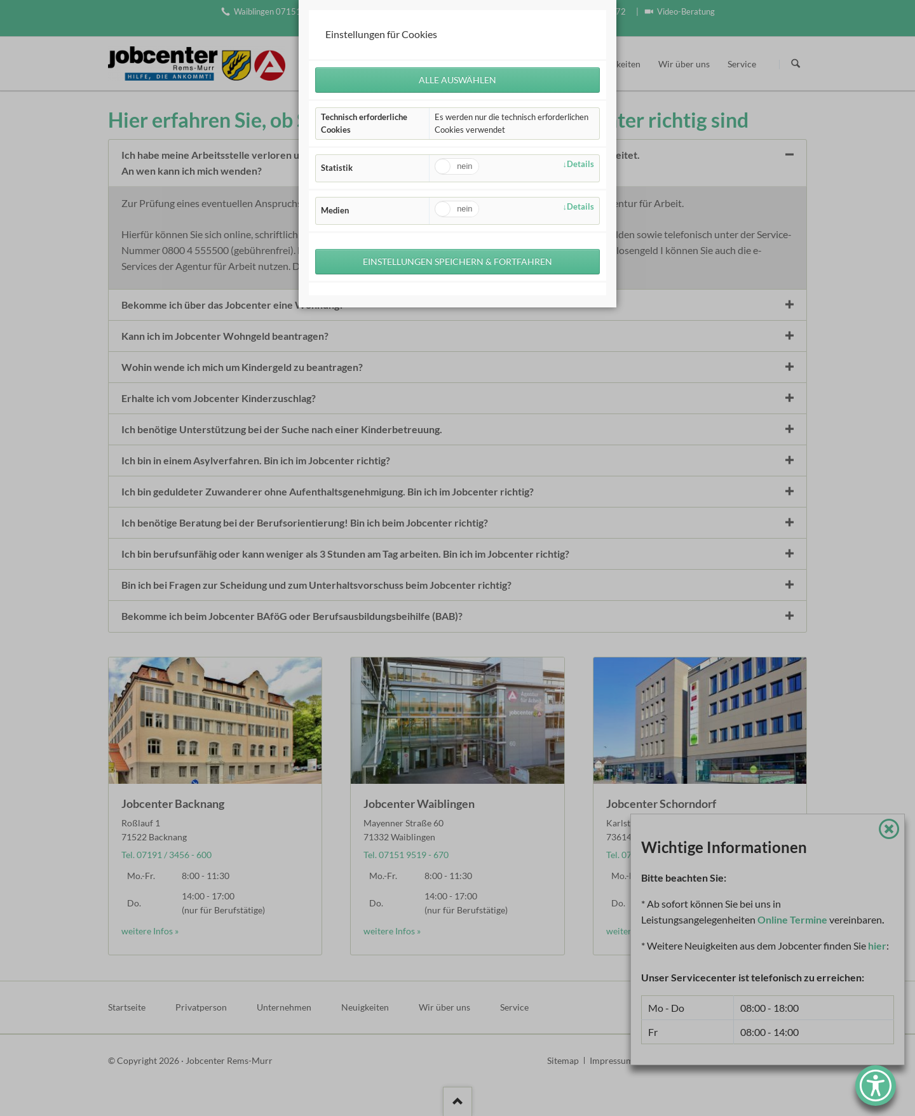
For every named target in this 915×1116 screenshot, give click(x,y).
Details (580, 164)
